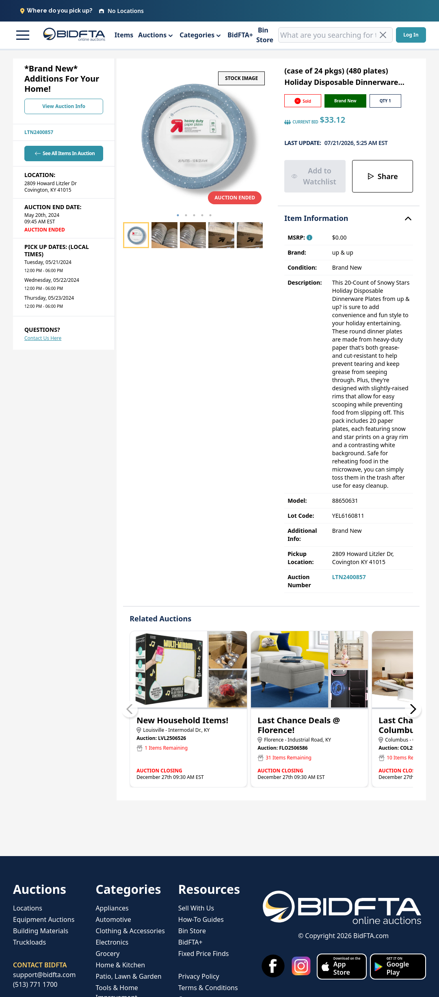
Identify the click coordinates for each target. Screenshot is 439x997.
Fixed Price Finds (203, 953)
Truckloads (29, 942)
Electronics (111, 942)
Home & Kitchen (120, 964)
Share (382, 176)
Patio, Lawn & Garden (128, 976)
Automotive (113, 919)
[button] (21, 35)
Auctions (152, 34)
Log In (410, 34)
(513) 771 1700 (35, 984)
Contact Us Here (42, 338)
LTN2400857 (38, 132)
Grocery (107, 953)
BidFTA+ (240, 34)
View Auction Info (63, 106)
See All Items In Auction (64, 153)
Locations (27, 908)
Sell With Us (196, 908)
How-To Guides (201, 919)
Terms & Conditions (208, 987)
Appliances (111, 908)
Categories (196, 34)
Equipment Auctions (43, 919)
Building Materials (40, 930)
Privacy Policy (198, 976)
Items (124, 34)
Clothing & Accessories (130, 930)
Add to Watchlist (313, 176)
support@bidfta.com (44, 974)
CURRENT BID (301, 122)
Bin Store (264, 35)
